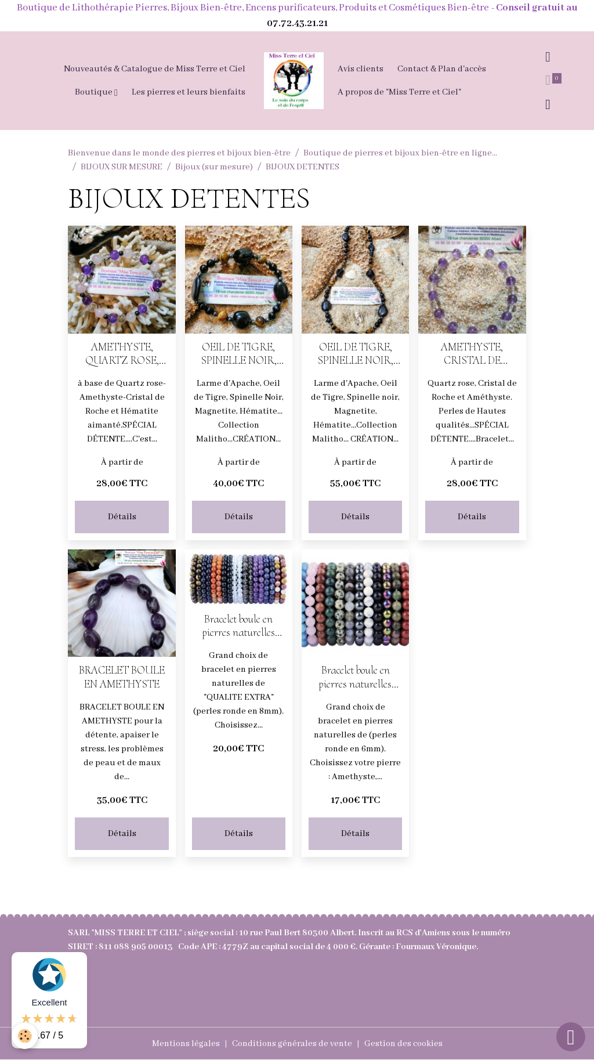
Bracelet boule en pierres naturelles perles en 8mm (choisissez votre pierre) (238, 626)
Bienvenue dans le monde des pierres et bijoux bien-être (179, 153)
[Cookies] (25, 1036)
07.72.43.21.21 (297, 23)
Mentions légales (186, 1044)
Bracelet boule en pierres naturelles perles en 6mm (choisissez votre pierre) (355, 677)
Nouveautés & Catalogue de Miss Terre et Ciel (154, 69)
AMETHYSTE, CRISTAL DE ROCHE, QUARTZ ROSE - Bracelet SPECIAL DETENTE (472, 354)
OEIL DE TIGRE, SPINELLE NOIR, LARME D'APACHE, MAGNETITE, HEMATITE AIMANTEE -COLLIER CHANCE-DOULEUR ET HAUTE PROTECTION (355, 354)
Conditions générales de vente (292, 1044)
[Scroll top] (570, 1036)
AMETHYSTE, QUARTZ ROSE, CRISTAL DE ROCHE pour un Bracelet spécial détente (122, 354)
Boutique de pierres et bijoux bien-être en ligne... (400, 153)
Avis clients (360, 69)
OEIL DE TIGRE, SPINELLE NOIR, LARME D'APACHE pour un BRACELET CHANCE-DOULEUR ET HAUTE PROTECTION (238, 354)
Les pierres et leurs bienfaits (188, 92)
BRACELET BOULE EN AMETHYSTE (122, 677)
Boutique (94, 92)
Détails (122, 517)
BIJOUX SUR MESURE (121, 167)
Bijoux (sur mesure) (214, 167)
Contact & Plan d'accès (441, 69)
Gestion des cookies (403, 1044)
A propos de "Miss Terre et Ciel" (399, 92)
